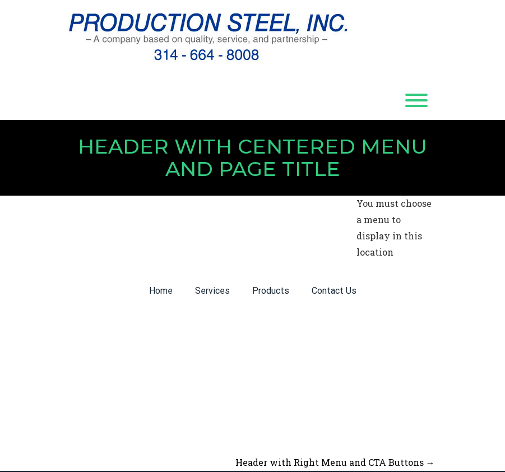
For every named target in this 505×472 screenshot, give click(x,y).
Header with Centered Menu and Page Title (252, 157)
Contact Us (334, 290)
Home (161, 290)
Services (212, 290)
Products (270, 290)
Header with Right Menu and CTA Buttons (335, 462)
